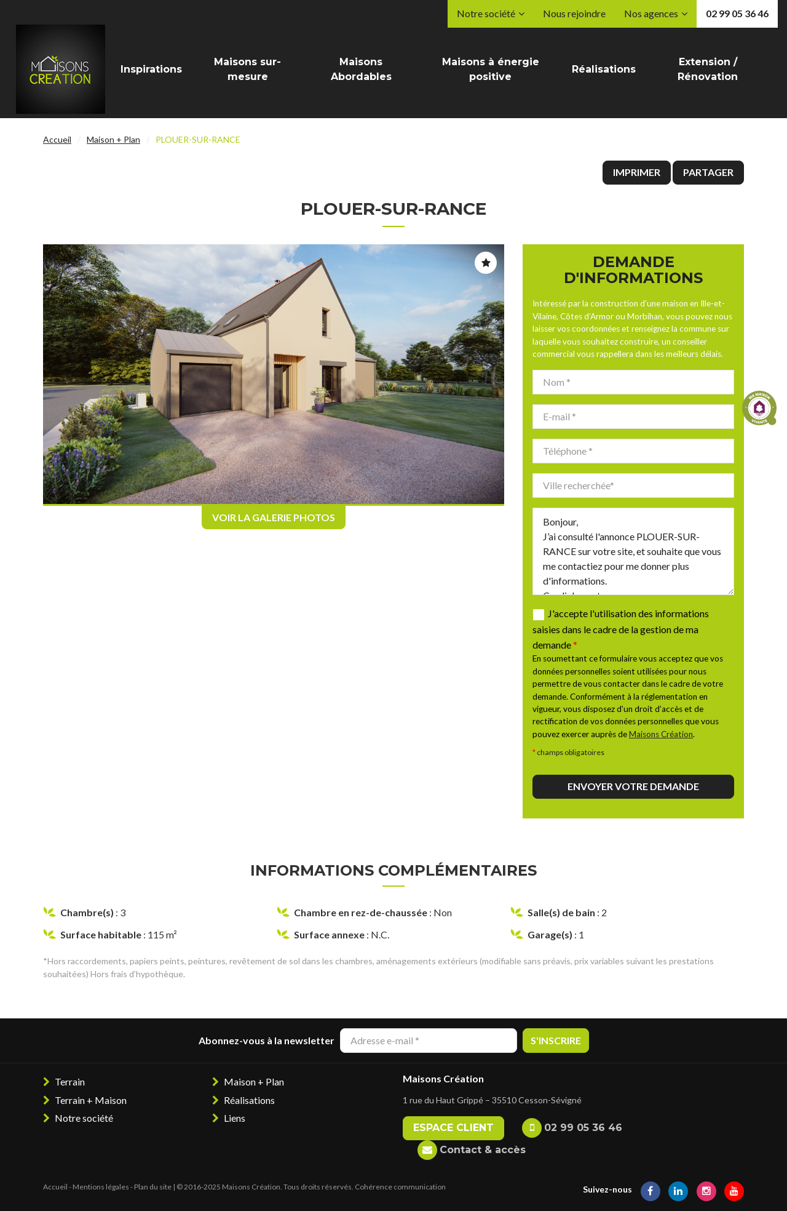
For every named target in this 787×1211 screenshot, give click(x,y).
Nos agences (651, 13)
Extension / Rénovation (708, 69)
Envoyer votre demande (633, 786)
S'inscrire (556, 1040)
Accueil (57, 139)
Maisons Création (661, 734)
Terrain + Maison (91, 1100)
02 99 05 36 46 (737, 13)
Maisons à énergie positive (490, 69)
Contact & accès (483, 1150)
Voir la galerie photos (273, 517)
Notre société (486, 13)
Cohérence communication (400, 1186)
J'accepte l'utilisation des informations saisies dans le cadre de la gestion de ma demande (620, 629)
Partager (708, 172)
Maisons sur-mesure (247, 69)
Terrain (70, 1081)
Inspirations (151, 69)
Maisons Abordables (361, 69)
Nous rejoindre (574, 13)
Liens (234, 1118)
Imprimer (636, 172)
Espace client (453, 1127)
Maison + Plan (113, 139)
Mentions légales (101, 1186)
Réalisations (604, 69)
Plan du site (153, 1186)
